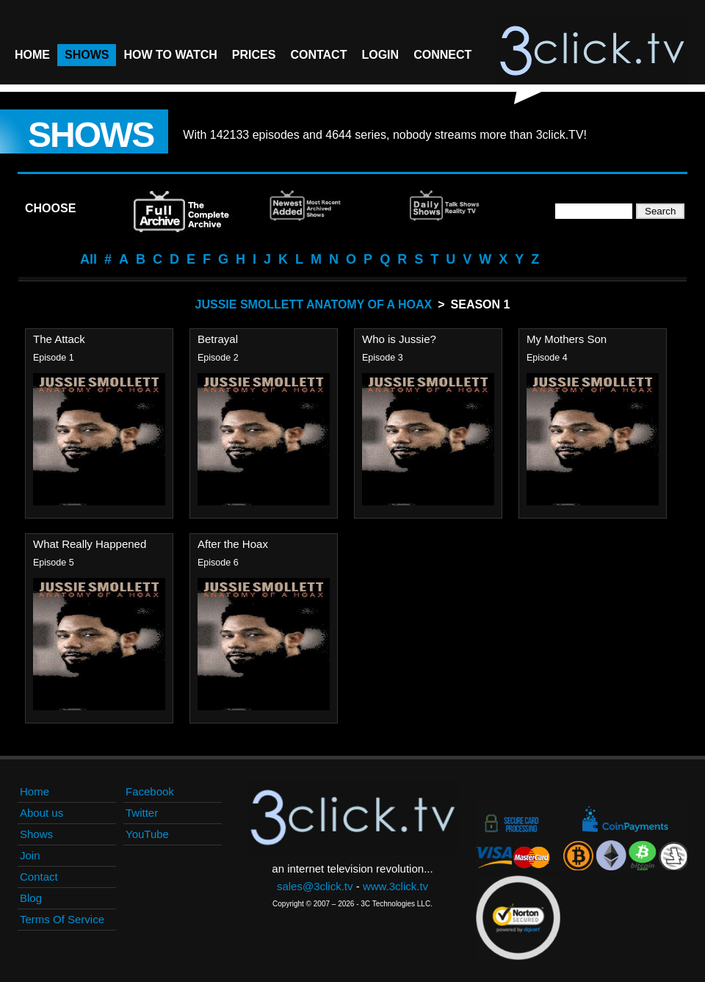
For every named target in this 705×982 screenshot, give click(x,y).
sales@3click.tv (315, 886)
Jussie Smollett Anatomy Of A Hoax (314, 304)
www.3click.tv (395, 886)
